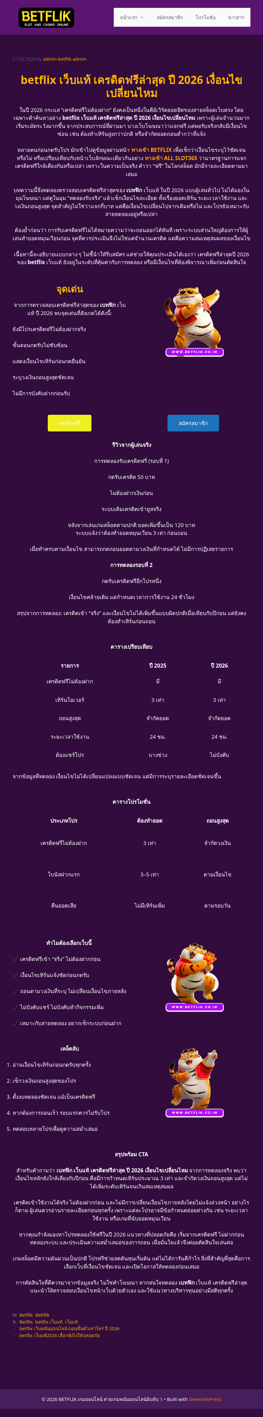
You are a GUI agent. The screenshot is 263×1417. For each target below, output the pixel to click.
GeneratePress (205, 1399)
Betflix (26, 1322)
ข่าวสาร (236, 17)
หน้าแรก (135, 17)
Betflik (26, 1315)
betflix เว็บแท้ (49, 1322)
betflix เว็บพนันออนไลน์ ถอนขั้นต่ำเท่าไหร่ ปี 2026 (69, 1328)
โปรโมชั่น (205, 17)
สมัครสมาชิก (170, 17)
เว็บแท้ (71, 1322)
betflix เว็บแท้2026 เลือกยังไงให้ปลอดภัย (59, 1335)
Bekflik (42, 1315)
